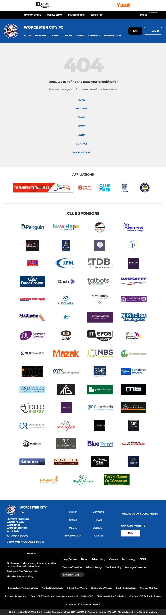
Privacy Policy (94, 567)
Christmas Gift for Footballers (111, 596)
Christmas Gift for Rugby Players (145, 596)
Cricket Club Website (77, 588)
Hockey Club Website (101, 588)
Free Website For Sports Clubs (23, 588)
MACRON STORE (32, 15)
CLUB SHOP (96, 15)
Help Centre (69, 559)
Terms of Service (72, 567)
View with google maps (25, 542)
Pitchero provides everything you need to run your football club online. (31, 565)
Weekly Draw (54, 15)
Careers (113, 559)
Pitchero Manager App (16, 596)
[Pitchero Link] (155, 16)
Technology (129, 559)
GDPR (142, 559)
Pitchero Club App (149, 588)
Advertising (98, 559)
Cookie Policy (113, 567)
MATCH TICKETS (76, 15)
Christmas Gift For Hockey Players (83, 604)
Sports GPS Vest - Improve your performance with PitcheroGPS (62, 596)
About (84, 559)
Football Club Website (52, 588)
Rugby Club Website (126, 588)
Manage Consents (135, 567)
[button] (27, 36)
